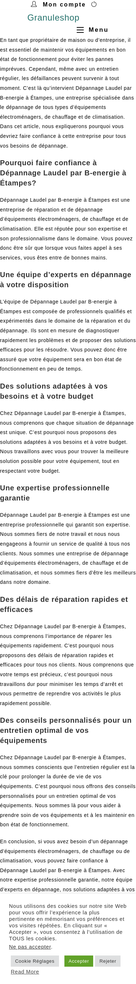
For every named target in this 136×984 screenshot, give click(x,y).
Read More (25, 972)
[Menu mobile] (90, 29)
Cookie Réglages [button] (35, 961)
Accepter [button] (79, 961)
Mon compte (64, 4)
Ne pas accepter (30, 947)
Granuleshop (53, 17)
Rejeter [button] (107, 961)
